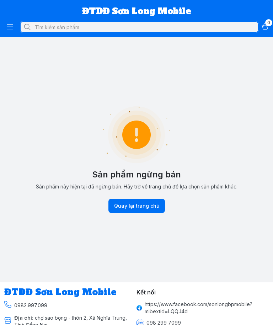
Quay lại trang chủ (136, 206)
